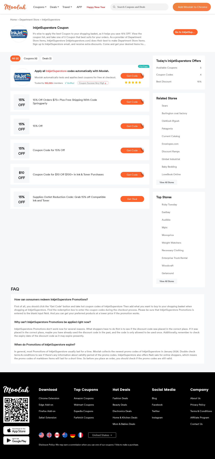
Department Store (29, 19)
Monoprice (168, 235)
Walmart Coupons (84, 404)
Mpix (164, 227)
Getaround (168, 273)
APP (79, 7)
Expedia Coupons (83, 411)
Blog (154, 398)
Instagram (157, 417)
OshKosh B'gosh (170, 120)
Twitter (156, 411)
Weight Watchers (171, 242)
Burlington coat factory (174, 113)
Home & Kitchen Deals (125, 417)
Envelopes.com (170, 143)
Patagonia (167, 128)
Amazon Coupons (84, 398)
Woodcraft (167, 265)
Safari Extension (47, 417)
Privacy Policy (197, 404)
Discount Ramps (171, 151)
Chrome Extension (49, 398)
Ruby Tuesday (169, 204)
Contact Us (196, 424)
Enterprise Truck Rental (175, 258)
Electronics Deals (122, 411)
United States (101, 435)
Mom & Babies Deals (124, 424)
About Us (195, 398)
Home (14, 19)
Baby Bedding (169, 166)
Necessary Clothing (173, 250)
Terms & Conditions (201, 411)
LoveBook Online (171, 174)
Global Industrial (171, 159)
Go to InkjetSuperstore (185, 32)
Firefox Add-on (47, 411)
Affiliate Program (199, 417)
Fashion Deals (120, 398)
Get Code (135, 76)
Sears (165, 105)
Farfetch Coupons (84, 417)
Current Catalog (171, 136)
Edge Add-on (46, 404)
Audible (166, 219)
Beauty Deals (120, 404)
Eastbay (166, 212)
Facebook (157, 404)
